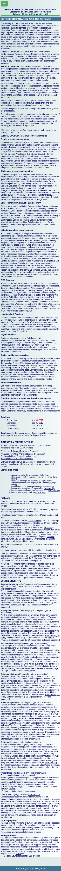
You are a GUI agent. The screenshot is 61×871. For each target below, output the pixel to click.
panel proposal (33, 856)
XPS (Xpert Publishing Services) (24, 451)
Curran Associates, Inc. (27, 456)
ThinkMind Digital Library (21, 454)
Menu (4, 3)
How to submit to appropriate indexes (17, 458)
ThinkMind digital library (21, 598)
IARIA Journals (26, 448)
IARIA (38, 830)
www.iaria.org (49, 489)
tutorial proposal (34, 832)
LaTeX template (34, 521)
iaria (2, 523)
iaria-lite (47, 527)
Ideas (40, 668)
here (3, 517)
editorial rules (27, 541)
